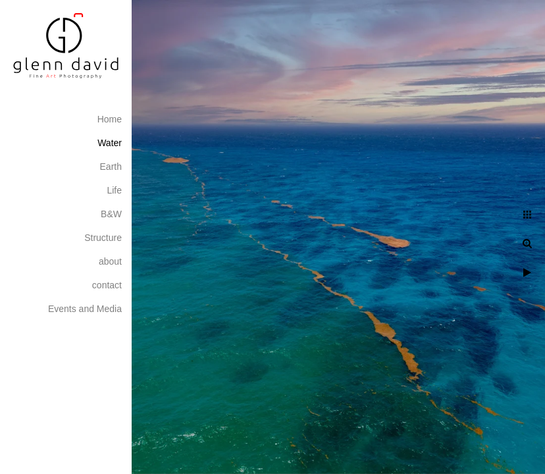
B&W (111, 214)
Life (114, 190)
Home (109, 119)
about (110, 261)
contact (107, 285)
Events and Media (85, 308)
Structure (103, 237)
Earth (111, 166)
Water (109, 143)
